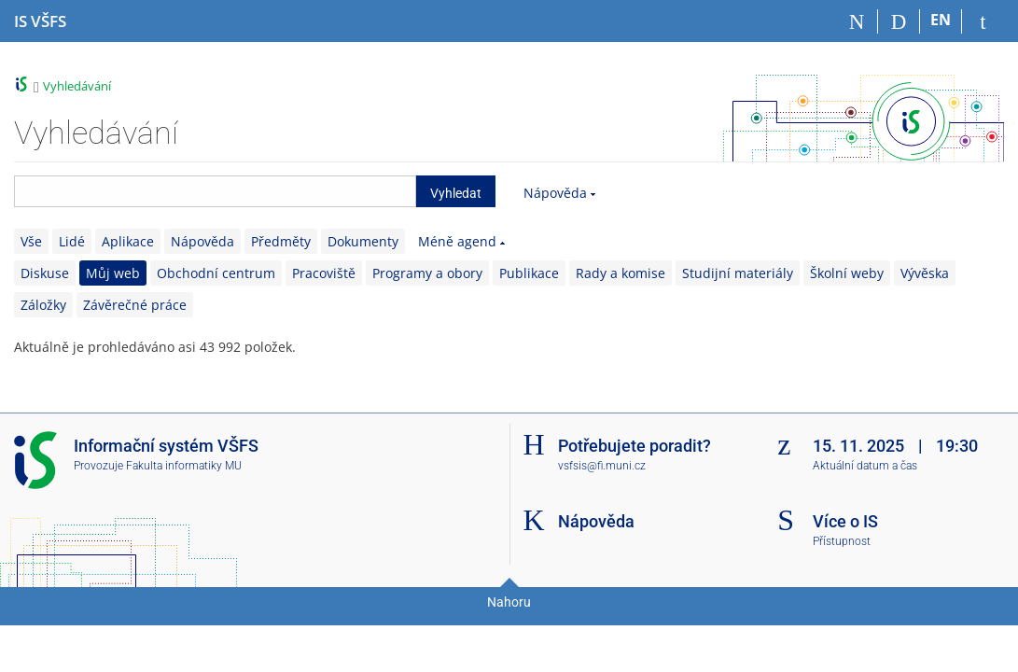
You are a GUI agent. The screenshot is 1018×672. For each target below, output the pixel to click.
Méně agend (457, 241)
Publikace (529, 273)
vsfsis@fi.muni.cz (602, 465)
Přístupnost (842, 541)
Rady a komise (620, 273)
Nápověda (555, 193)
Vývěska (924, 273)
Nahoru (509, 602)
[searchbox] (215, 191)
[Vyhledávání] (899, 21)
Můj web (113, 273)
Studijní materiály (737, 273)
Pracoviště (324, 273)
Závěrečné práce (135, 305)
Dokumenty (363, 241)
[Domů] (857, 21)
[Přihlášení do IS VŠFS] (983, 21)
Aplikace (128, 241)
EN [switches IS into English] (940, 19)
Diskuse (45, 273)
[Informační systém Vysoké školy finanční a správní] (40, 21)
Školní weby (847, 273)
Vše (31, 241)
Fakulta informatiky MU (184, 465)
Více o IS (845, 521)
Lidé (72, 241)
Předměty (281, 241)
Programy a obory (427, 273)
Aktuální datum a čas (865, 465)
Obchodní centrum (216, 273)
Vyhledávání (77, 85)
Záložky (43, 305)
